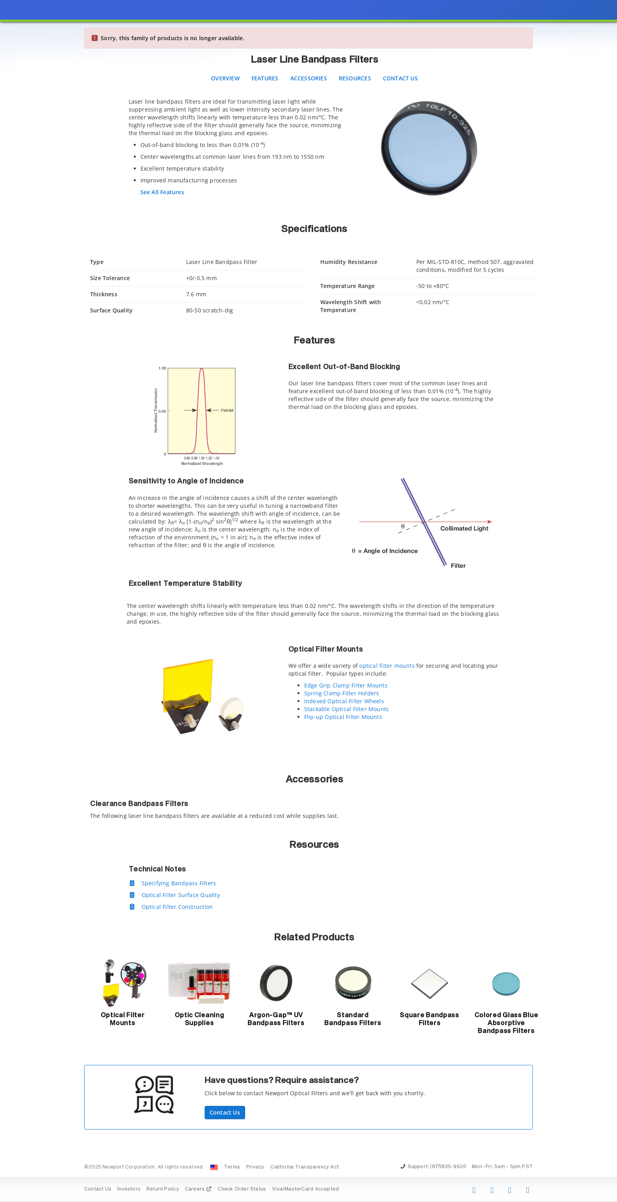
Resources (355, 78)
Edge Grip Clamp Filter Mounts (346, 685)
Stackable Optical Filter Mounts (346, 709)
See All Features (162, 192)
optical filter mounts (386, 665)
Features (265, 78)
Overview (225, 78)
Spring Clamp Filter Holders (341, 693)
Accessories (308, 78)
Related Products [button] (314, 937)
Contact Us (400, 78)
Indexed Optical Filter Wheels (344, 701)
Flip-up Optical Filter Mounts (343, 717)
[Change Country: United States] (214, 1167)
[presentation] (308, 601)
